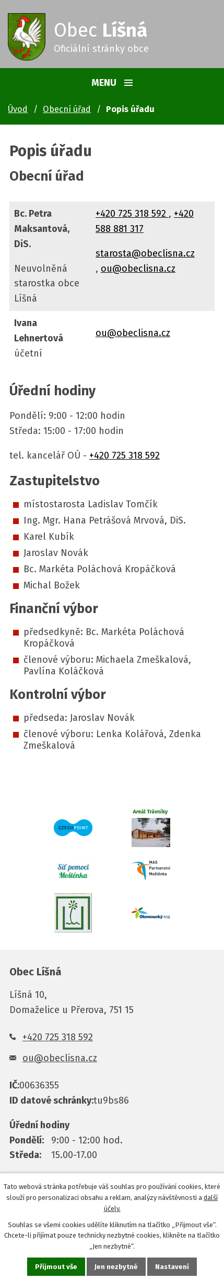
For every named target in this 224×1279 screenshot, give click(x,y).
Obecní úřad (67, 109)
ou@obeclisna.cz (138, 268)
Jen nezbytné (116, 1267)
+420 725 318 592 (132, 213)
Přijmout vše (56, 1267)
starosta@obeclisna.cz (145, 253)
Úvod (18, 109)
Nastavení (172, 1267)
